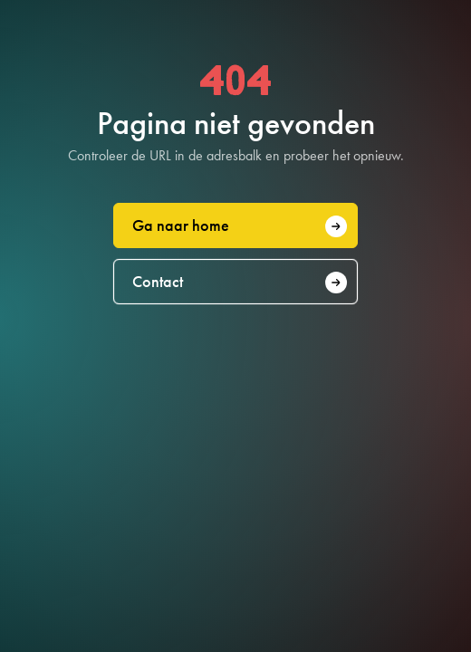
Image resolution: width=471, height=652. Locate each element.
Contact (240, 282)
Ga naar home (240, 226)
